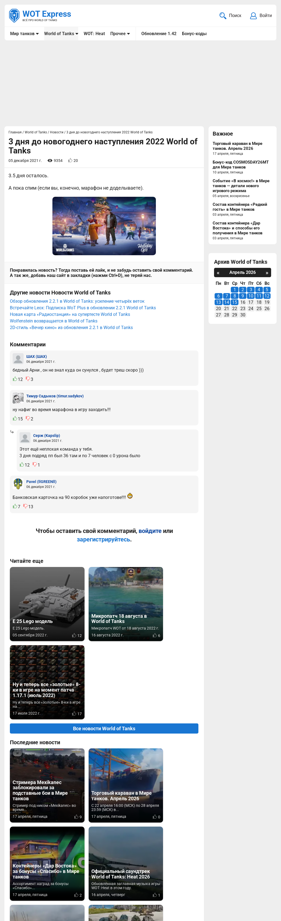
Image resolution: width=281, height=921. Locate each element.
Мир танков (22, 33)
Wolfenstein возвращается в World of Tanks (53, 315)
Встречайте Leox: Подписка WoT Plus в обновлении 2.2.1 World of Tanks (83, 302)
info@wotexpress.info (54, 883)
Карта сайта (258, 883)
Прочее (118, 33)
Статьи (124, 890)
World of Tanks (59, 33)
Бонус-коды (194, 33)
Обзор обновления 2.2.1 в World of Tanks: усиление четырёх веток (77, 295)
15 (234, 302)
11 (259, 296)
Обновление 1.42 (158, 33)
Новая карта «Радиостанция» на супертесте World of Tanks (70, 308)
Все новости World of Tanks (104, 645)
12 (267, 296)
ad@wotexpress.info (75, 890)
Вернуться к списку (104, 848)
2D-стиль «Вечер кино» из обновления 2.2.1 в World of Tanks (71, 322)
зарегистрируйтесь (103, 533)
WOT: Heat (94, 33)
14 (226, 302)
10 (250, 296)
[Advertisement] (140, 84)
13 (218, 302)
